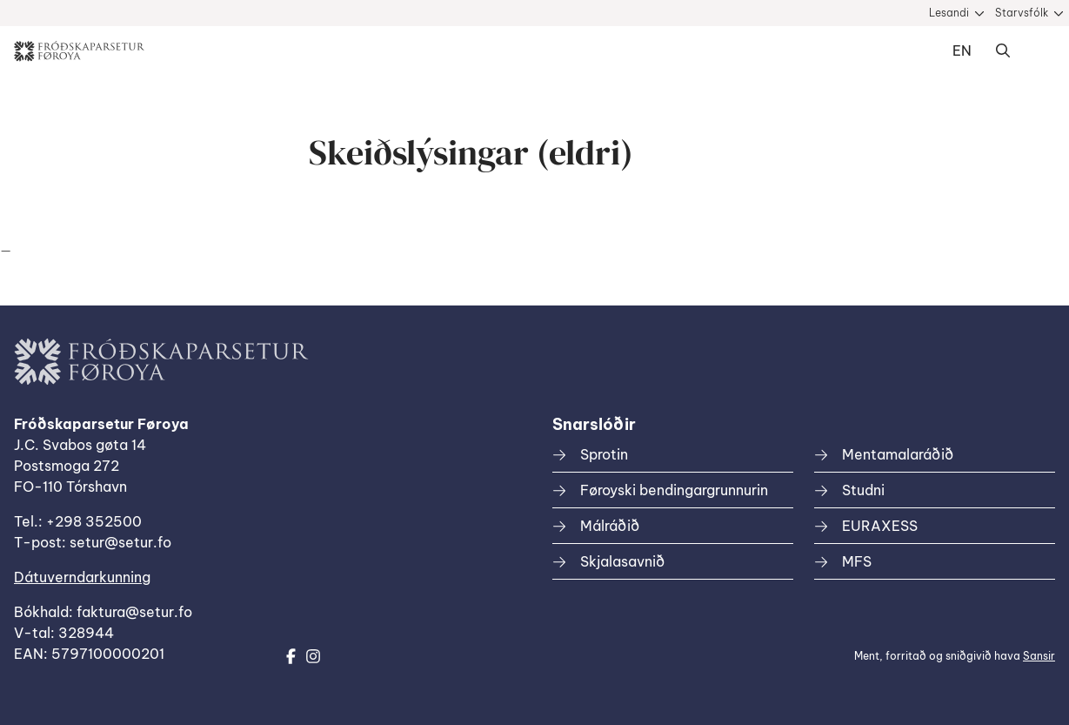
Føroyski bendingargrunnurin (674, 490)
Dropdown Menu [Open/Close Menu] (1037, 51)
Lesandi (949, 12)
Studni (863, 490)
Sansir (1039, 655)
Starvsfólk (1021, 12)
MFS (857, 561)
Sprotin (604, 454)
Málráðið (609, 525)
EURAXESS (880, 525)
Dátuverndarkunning (82, 577)
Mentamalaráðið (897, 454)
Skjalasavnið (622, 561)
